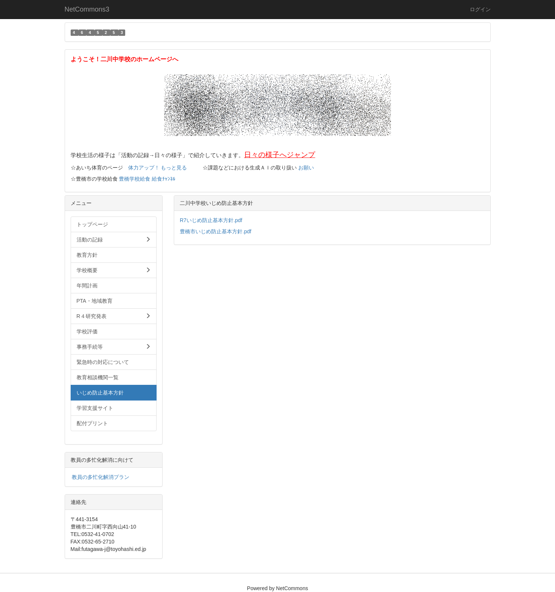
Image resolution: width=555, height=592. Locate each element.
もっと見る (174, 168)
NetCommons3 (87, 9)
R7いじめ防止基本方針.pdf (211, 220)
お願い (306, 168)
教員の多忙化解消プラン (100, 477)
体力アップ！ (144, 168)
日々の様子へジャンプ (279, 155)
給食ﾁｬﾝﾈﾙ (163, 179)
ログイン (480, 9)
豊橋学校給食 (134, 179)
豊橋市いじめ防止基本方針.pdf (215, 231)
